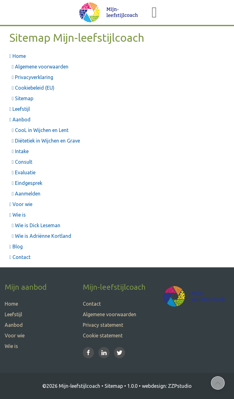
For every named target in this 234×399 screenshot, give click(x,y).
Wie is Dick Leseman (34, 225)
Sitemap (21, 98)
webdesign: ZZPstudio (167, 386)
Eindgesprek (25, 183)
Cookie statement (103, 335)
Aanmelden (24, 193)
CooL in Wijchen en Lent (38, 130)
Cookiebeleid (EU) (31, 88)
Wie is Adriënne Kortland (40, 236)
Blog (16, 246)
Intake (19, 151)
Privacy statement (103, 325)
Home (17, 56)
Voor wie (20, 204)
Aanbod (19, 119)
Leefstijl (19, 109)
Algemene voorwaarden (38, 66)
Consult (20, 162)
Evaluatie (22, 172)
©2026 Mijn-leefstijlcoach (71, 386)
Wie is (17, 215)
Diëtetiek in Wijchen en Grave (44, 140)
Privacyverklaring (31, 77)
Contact (19, 257)
